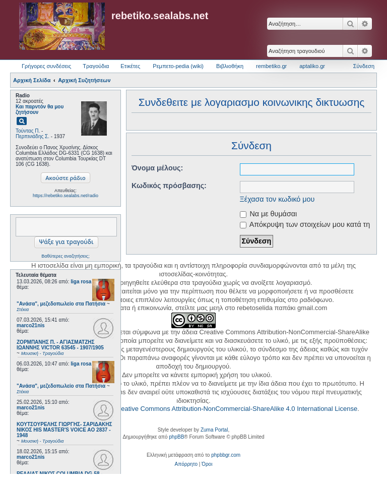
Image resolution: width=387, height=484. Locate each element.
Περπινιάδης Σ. (32, 136)
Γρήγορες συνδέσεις (46, 66)
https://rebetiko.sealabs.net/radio (65, 195)
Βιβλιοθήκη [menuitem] (229, 66)
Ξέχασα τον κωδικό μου (277, 199)
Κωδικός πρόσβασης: (169, 186)
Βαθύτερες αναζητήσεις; (65, 256)
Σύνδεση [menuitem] (363, 66)
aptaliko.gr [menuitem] (312, 66)
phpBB (176, 437)
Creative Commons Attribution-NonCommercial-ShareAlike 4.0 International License (235, 408)
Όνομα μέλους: (157, 168)
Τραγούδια (96, 66)
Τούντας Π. (28, 131)
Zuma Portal (214, 430)
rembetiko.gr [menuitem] (271, 66)
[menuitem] (186, 464)
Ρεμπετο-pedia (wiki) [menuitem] (178, 66)
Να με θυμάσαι (268, 214)
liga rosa (81, 281)
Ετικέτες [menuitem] (130, 66)
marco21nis (31, 325)
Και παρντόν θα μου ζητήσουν (39, 109)
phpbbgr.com (225, 455)
